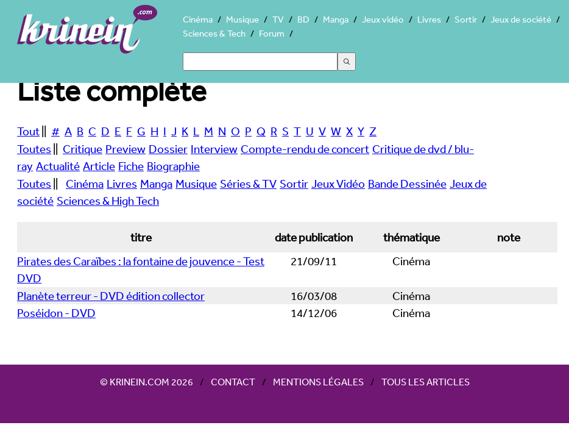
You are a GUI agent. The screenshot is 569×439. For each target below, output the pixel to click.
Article (99, 166)
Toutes (34, 148)
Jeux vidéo (383, 19)
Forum (271, 33)
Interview (214, 148)
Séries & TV (248, 183)
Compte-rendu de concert (305, 148)
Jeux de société (520, 19)
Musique (242, 19)
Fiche (131, 166)
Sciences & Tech (214, 33)
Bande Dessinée (407, 183)
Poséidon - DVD (56, 312)
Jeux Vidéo (338, 183)
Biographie (173, 166)
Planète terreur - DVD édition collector (111, 295)
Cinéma (198, 19)
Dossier (168, 148)
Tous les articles (425, 382)
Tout (28, 131)
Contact (233, 382)
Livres (429, 19)
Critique (82, 148)
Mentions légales (318, 382)
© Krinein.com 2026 (146, 382)
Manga (335, 19)
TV (278, 19)
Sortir (465, 19)
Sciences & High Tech (108, 200)
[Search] (260, 61)
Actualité (58, 166)
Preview (125, 148)
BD (303, 19)
